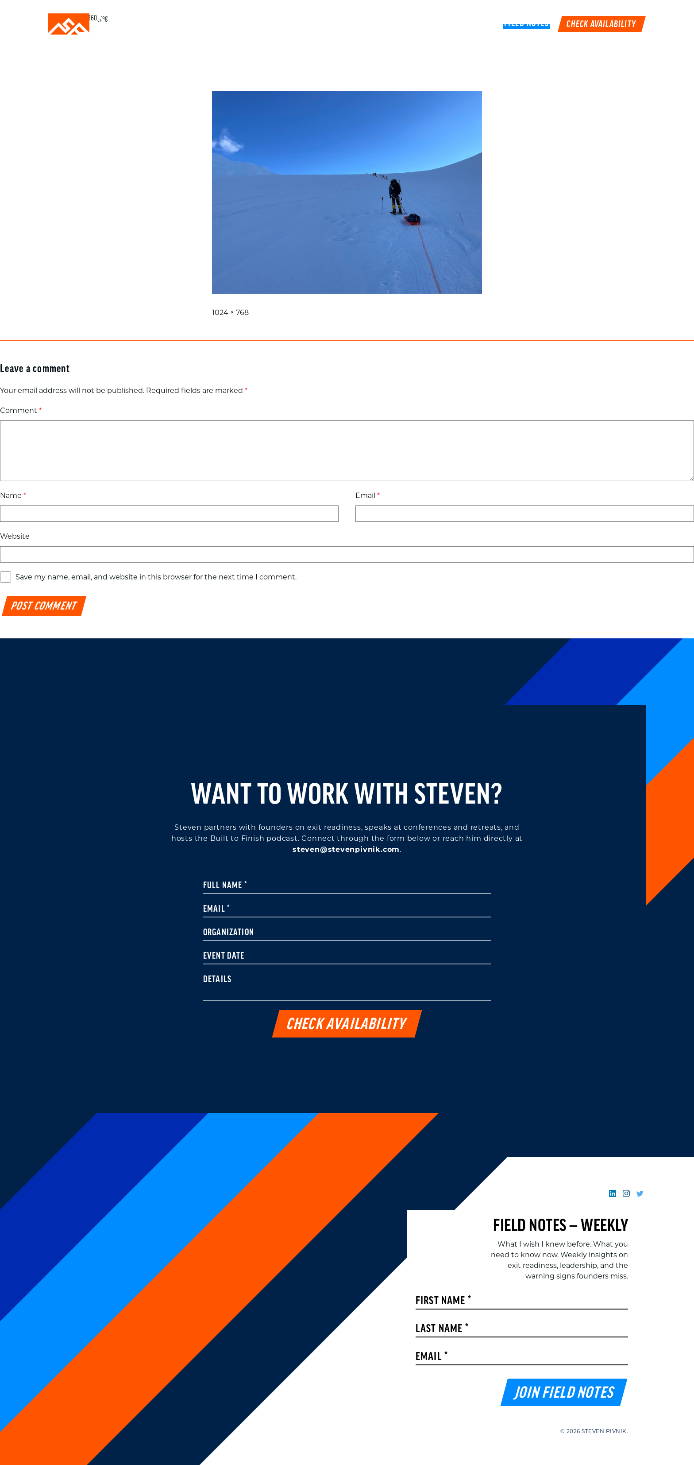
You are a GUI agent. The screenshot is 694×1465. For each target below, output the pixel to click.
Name (13, 495)
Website (15, 536)
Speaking (330, 23)
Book (482, 23)
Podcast (444, 23)
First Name (443, 1301)
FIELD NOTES (526, 23)
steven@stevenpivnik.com (346, 849)
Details (217, 979)
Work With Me (388, 23)
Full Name (225, 886)
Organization (228, 933)
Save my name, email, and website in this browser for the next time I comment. (156, 577)
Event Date (224, 956)
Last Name (442, 1329)
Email (367, 495)
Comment (21, 410)
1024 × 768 (230, 312)
